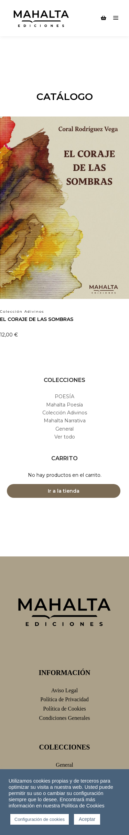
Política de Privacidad (64, 699)
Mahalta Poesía (64, 405)
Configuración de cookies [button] (39, 819)
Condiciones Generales (64, 718)
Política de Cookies (64, 709)
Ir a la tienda (63, 491)
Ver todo (64, 437)
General (64, 429)
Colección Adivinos (64, 413)
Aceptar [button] (87, 819)
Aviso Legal (64, 690)
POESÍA (64, 396)
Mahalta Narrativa (65, 421)
